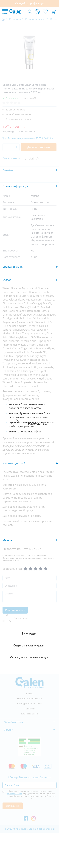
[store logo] (15, 11)
